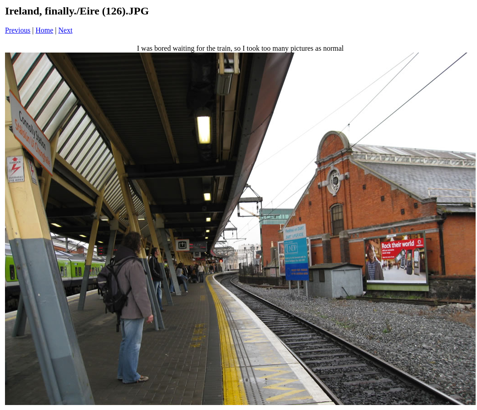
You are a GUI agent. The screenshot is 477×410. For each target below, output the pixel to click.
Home (44, 30)
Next (66, 30)
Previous (17, 30)
